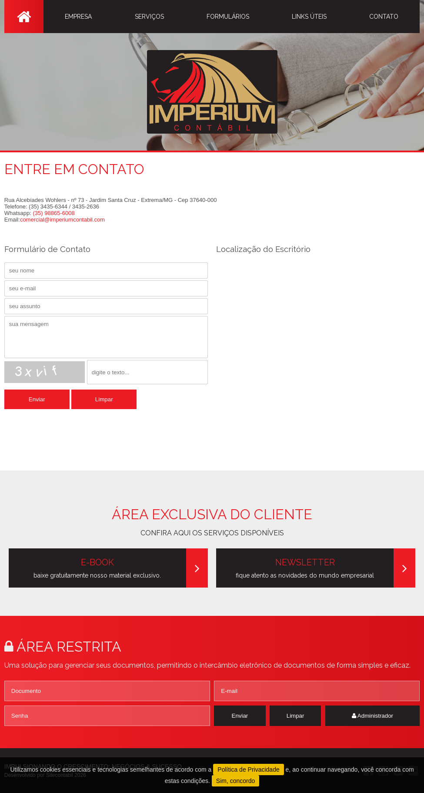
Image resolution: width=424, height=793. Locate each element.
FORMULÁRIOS (228, 16)
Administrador (372, 715)
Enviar (37, 399)
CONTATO (383, 16)
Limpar (104, 399)
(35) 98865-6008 (54, 213)
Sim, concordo (235, 780)
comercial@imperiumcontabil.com (62, 219)
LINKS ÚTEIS (309, 16)
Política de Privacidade (248, 769)
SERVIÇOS (149, 16)
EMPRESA (78, 16)
